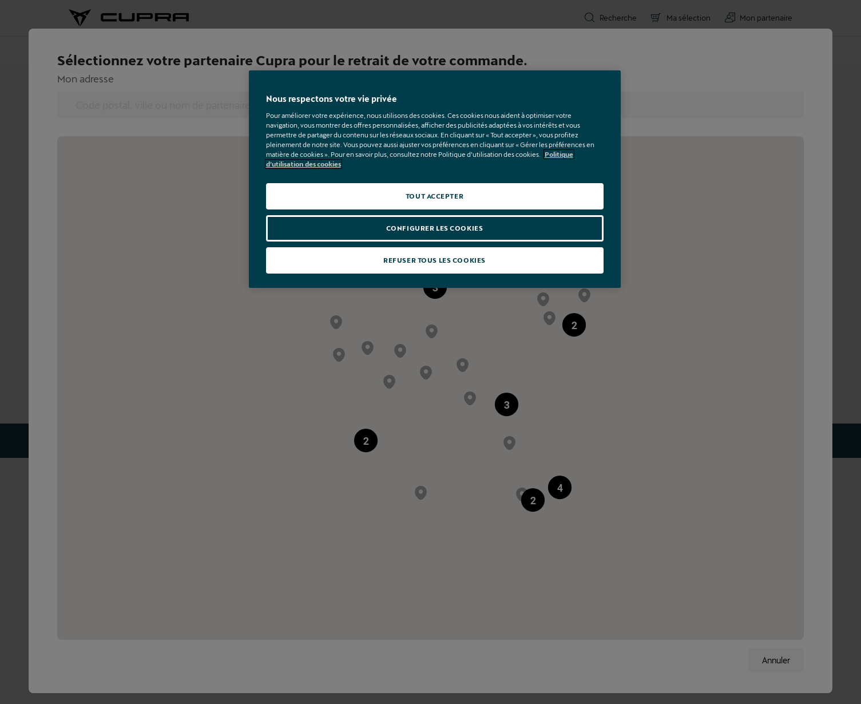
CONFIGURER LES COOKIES (434, 228)
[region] (435, 179)
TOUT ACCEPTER (434, 196)
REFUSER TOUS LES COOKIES (434, 260)
